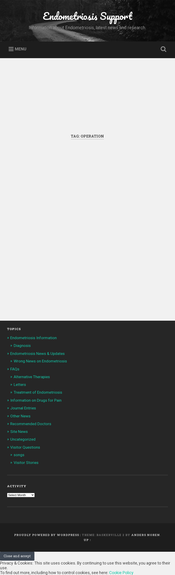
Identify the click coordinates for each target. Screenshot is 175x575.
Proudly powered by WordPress (46, 535)
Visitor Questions (25, 447)
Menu (20, 49)
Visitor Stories (26, 462)
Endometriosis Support (87, 16)
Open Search (162, 49)
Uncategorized (23, 439)
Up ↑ (87, 540)
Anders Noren (145, 535)
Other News (20, 416)
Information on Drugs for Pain (36, 400)
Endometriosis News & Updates (37, 353)
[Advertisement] (87, 99)
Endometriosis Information (33, 338)
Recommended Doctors (30, 423)
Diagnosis (22, 345)
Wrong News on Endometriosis (40, 361)
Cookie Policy (121, 572)
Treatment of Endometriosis (38, 392)
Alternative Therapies (32, 377)
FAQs (14, 369)
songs (19, 455)
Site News (19, 431)
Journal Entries (23, 408)
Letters (20, 384)
